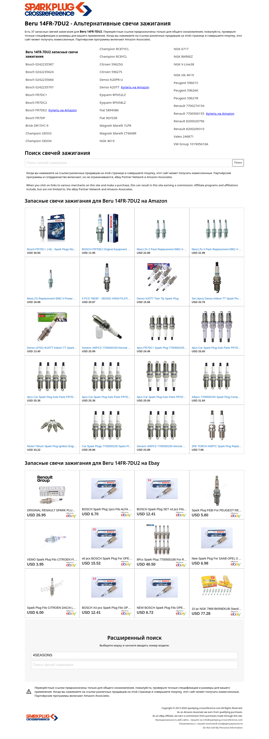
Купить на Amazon (63, 110)
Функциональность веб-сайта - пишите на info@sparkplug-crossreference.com (199, 719)
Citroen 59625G (111, 64)
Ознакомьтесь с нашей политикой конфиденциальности (211, 723)
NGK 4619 (107, 141)
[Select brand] (134, 655)
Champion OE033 (38, 133)
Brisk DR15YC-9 (36, 125)
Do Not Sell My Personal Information (223, 727)
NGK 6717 (181, 49)
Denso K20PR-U (111, 79)
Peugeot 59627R (186, 98)
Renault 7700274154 (189, 106)
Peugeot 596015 (186, 83)
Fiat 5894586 (109, 110)
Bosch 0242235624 (39, 72)
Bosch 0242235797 (39, 87)
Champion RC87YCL (114, 49)
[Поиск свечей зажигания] (129, 163)
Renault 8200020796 (189, 121)
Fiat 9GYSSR (108, 118)
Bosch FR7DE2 (36, 110)
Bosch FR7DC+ (36, 95)
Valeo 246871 (184, 136)
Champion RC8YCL (113, 56)
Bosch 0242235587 (39, 64)
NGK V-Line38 (184, 64)
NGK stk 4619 (184, 75)
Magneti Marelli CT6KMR (118, 133)
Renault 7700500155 (189, 113)
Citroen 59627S (111, 72)
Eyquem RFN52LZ (113, 95)
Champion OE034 (38, 141)
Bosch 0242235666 (39, 79)
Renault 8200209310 (189, 129)
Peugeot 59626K (186, 90)
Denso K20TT (109, 87)
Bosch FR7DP (35, 118)
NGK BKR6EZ (183, 56)
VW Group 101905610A (191, 144)
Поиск (238, 162)
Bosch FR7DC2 (36, 102)
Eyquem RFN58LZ (113, 102)
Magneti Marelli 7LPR (115, 125)
